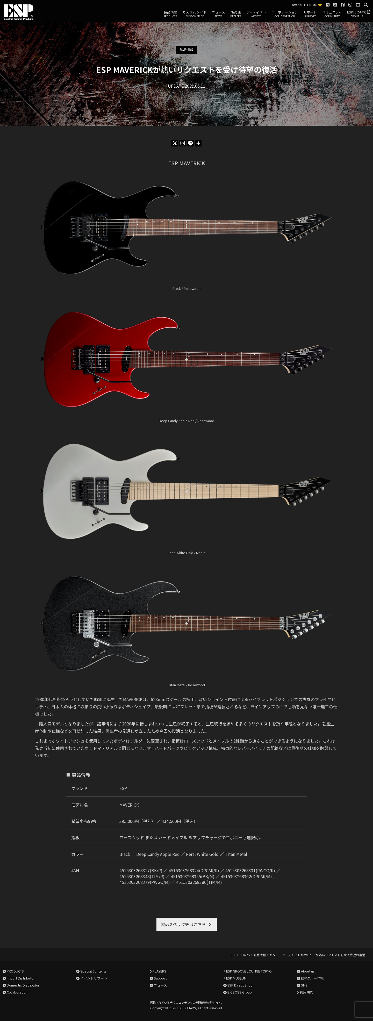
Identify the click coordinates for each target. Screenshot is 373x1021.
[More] (198, 143)
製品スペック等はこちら (183, 924)
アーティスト (256, 14)
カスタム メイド (194, 14)
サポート (310, 14)
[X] (174, 143)
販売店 (235, 14)
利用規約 (306, 992)
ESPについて (357, 14)
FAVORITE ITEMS (306, 5)
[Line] (190, 143)
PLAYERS (159, 971)
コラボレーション (284, 14)
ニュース (218, 14)
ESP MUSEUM (236, 978)
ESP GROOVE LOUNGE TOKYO (249, 971)
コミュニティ (332, 14)
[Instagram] (182, 143)
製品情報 (170, 14)
